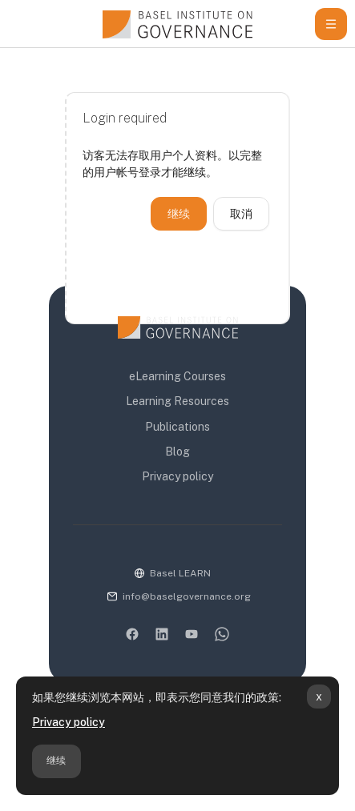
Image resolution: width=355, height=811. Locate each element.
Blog (177, 451)
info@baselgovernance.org (187, 596)
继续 (56, 760)
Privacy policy (68, 722)
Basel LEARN (180, 573)
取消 (241, 213)
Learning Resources (177, 401)
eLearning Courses (177, 376)
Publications (177, 426)
